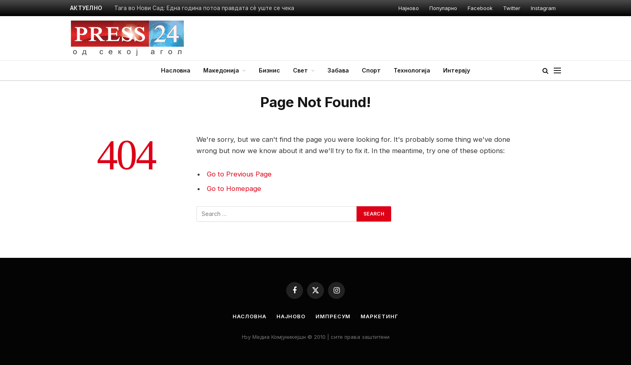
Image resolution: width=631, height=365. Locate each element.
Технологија (412, 70)
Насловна (175, 70)
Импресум (333, 316)
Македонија (221, 70)
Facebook (480, 8)
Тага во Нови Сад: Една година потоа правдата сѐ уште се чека (204, 8)
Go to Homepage (234, 189)
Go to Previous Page (239, 174)
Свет (300, 70)
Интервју (456, 70)
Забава (338, 70)
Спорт (371, 70)
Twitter (511, 8)
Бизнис (269, 70)
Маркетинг (379, 316)
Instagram (543, 8)
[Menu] (557, 71)
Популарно (443, 8)
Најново (408, 8)
